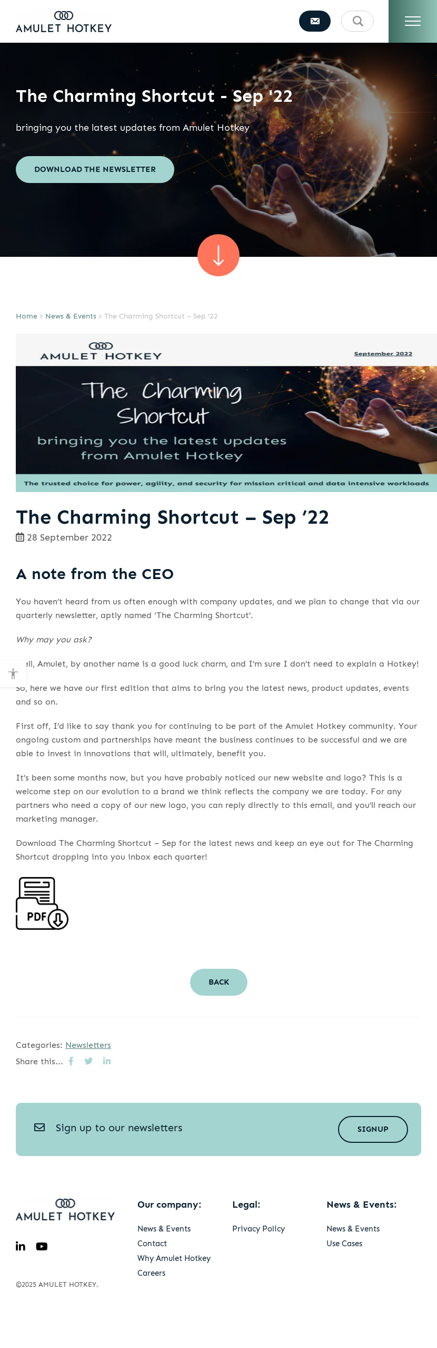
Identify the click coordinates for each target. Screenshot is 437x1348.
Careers (151, 1273)
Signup (373, 1129)
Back (218, 982)
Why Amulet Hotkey (174, 1258)
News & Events (70, 316)
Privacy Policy (258, 1229)
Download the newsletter (95, 169)
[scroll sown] (218, 255)
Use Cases (344, 1243)
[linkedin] (20, 1246)
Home (26, 316)
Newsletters (88, 1045)
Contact (152, 1243)
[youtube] (42, 1246)
